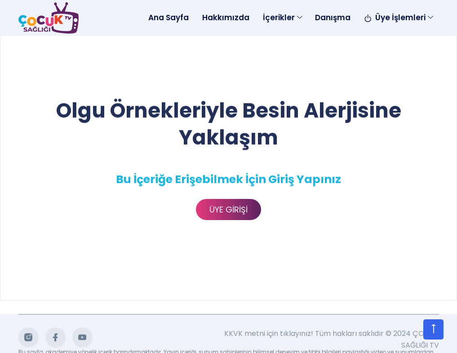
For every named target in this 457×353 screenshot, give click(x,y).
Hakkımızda (225, 17)
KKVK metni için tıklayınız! (268, 334)
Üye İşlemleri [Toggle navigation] (395, 17)
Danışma (333, 17)
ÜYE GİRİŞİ (228, 209)
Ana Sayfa (168, 17)
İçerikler (279, 17)
